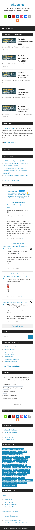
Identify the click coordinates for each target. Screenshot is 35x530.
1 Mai (9, 207)
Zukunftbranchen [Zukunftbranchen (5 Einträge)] (8, 479)
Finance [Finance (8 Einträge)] (25, 456)
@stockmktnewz (19, 274)
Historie (24, 519)
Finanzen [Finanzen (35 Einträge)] (5, 458)
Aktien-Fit (17, 4)
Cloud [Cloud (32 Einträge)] (27, 453)
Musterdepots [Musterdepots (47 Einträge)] (7, 466)
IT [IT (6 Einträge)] (25, 461)
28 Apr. (10, 248)
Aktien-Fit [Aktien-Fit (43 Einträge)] (21, 445)
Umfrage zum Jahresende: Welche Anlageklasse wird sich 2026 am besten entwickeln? (15, 170)
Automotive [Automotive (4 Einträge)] (6, 448)
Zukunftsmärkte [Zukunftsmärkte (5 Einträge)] (21, 479)
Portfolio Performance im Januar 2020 (24, 108)
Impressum (5, 512)
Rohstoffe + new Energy (12, 355)
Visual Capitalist (13, 245)
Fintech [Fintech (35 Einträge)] (12, 458)
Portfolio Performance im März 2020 (24, 75)
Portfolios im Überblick (12, 362)
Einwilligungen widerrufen (12, 519)
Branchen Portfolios (10, 501)
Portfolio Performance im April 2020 (24, 58)
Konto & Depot (9, 434)
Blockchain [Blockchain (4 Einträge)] (18, 450)
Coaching (7, 431)
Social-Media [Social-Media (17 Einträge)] (15, 471)
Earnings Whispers (14, 205)
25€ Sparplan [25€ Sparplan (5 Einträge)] (6, 445)
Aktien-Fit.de (12, 299)
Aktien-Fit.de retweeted (15, 202)
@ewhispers (27, 205)
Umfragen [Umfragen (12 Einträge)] (6, 477)
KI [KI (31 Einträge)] (13, 463)
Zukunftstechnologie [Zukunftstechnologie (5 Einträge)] (10, 482)
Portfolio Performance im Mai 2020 (24, 41)
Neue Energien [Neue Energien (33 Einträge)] (17, 466)
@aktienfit (20, 299)
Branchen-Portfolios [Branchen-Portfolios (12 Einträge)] (9, 453)
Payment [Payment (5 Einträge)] (26, 466)
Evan (9, 275)
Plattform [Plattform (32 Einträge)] (12, 469)
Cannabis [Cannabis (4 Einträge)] (21, 453)
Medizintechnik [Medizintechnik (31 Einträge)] (26, 463)
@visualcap (25, 245)
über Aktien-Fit (9, 503)
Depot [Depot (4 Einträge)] (15, 456)
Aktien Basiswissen (10, 426)
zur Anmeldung (9, 142)
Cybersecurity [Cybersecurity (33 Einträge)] (7, 456)
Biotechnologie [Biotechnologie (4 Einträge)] (8, 450)
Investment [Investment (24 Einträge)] (20, 461)
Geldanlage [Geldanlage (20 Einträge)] (6, 461)
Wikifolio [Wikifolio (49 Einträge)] (14, 477)
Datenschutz (14, 512)
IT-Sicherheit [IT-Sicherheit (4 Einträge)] (7, 463)
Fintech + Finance (9, 351)
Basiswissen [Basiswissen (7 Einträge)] (16, 448)
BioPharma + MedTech (11, 343)
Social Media (14, 508)
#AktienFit (17, 47)
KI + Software (8, 353)
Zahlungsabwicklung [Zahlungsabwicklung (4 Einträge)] (25, 477)
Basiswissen (8, 496)
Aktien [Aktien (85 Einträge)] (14, 445)
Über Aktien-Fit (9, 436)
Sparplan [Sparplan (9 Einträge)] (5, 474)
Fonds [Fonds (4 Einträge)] (18, 458)
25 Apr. (26, 274)
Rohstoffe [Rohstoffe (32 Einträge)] (6, 471)
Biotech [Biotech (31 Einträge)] (23, 448)
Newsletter (5, 508)
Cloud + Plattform (9, 346)
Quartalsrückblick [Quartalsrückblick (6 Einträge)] (23, 469)
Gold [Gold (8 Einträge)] (13, 461)
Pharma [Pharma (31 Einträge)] (5, 469)
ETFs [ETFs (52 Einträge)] (20, 456)
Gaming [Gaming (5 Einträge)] (24, 458)
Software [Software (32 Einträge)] (24, 471)
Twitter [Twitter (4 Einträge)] (22, 474)
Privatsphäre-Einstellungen (12, 517)
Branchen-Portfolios (10, 429)
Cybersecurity (8, 348)
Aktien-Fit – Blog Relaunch (12, 180)
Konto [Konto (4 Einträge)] (17, 463)
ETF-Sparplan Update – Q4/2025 (14, 161)
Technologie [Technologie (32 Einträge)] (14, 474)
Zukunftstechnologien (11, 358)
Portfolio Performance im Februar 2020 (24, 92)
